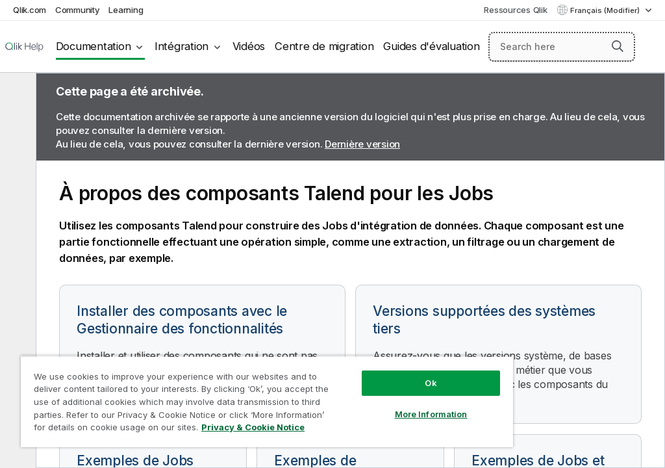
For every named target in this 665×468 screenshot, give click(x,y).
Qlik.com (29, 10)
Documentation (93, 46)
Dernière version (362, 144)
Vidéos (249, 46)
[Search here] (562, 46)
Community (77, 10)
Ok (430, 383)
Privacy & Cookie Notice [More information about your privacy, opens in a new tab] (253, 427)
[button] (617, 46)
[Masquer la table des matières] (16, 93)
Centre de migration (324, 46)
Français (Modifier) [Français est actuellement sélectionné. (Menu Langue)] (606, 10)
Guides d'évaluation (431, 46)
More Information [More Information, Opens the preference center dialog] (431, 414)
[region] (267, 401)
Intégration (181, 46)
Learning (125, 10)
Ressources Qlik (515, 10)
